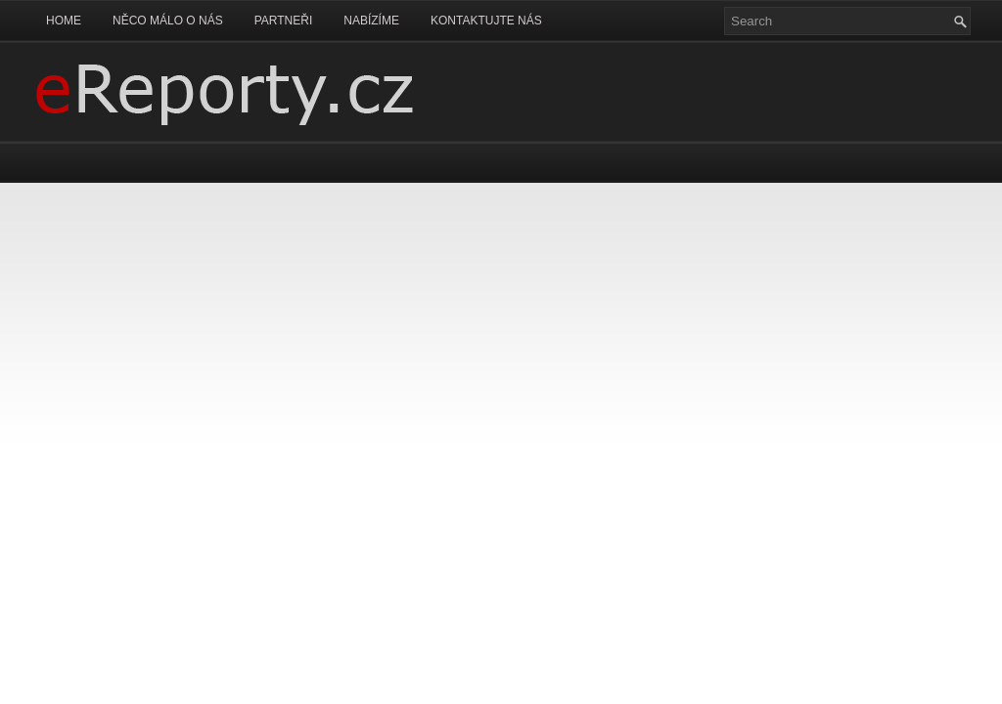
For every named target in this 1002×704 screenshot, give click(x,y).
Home (63, 20)
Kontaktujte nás (486, 20)
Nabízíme (371, 20)
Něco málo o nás (168, 20)
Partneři (283, 20)
